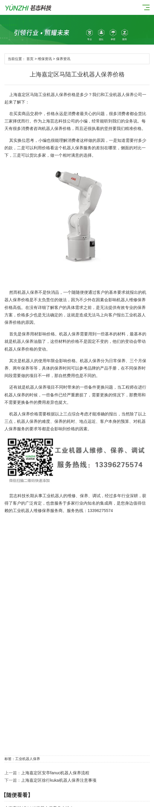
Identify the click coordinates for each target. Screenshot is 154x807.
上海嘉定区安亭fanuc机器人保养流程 (55, 772)
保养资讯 (63, 59)
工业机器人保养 (52, 94)
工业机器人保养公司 (123, 94)
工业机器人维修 (27, 510)
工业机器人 (135, 315)
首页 (30, 59)
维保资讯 (45, 59)
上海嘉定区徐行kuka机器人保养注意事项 (58, 780)
